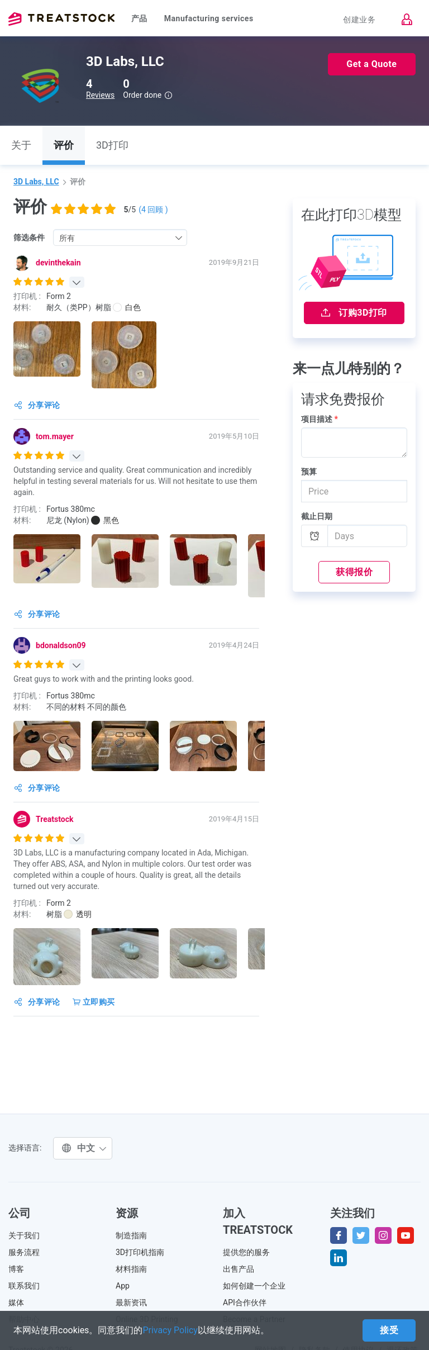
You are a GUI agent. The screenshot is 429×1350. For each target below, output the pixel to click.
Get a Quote (371, 64)
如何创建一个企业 (254, 1285)
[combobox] (120, 237)
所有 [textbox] (67, 238)
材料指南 (131, 1269)
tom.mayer (55, 436)
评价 (64, 145)
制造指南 (131, 1235)
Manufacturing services (209, 18)
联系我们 (24, 1285)
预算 (309, 471)
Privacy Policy (170, 1330)
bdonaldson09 (61, 645)
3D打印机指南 (140, 1252)
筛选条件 (29, 237)
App (123, 1285)
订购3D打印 (354, 312)
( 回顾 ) (153, 209)
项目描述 (319, 419)
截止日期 (316, 516)
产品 (139, 18)
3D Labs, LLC (36, 181)
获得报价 (354, 572)
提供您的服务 (246, 1252)
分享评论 (37, 405)
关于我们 (24, 1235)
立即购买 (94, 1001)
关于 (21, 145)
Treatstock (61, 19)
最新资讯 (131, 1302)
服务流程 (24, 1252)
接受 (389, 1330)
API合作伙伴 (244, 1302)
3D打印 (112, 145)
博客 (16, 1269)
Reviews (100, 95)
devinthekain (58, 262)
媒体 (16, 1302)
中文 (84, 1148)
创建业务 (359, 19)
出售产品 (238, 1269)
